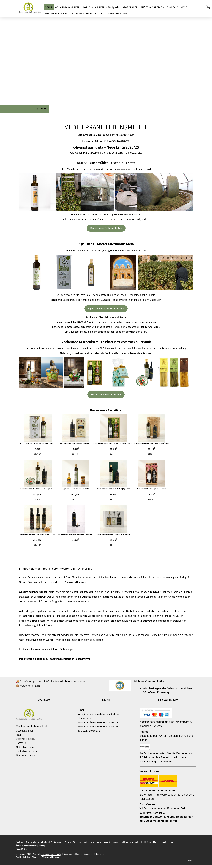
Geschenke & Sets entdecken (106, 394)
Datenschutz (99, 854)
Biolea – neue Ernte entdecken (106, 228)
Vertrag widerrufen (50, 857)
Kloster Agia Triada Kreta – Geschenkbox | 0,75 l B (121, 443)
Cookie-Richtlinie (23, 857)
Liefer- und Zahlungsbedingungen (158, 842)
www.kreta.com (117, 13)
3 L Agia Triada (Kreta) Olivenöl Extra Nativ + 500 (79, 443)
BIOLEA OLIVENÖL (178, 7)
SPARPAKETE (130, 7)
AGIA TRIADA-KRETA (67, 7)
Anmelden (191, 860)
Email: (81, 710)
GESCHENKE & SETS (57, 13)
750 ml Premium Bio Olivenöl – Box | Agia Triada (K (122, 489)
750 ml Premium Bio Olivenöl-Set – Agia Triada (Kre (39, 489)
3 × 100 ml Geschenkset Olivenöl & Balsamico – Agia (123, 534)
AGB (29, 854)
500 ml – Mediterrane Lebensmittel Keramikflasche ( (81, 534)
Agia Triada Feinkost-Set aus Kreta (79, 489)
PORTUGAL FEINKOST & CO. (88, 13)
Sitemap (35, 857)
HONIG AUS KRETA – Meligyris (101, 7)
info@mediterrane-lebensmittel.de (98, 714)
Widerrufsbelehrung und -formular (47, 854)
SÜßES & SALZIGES (152, 7)
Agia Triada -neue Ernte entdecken (106, 308)
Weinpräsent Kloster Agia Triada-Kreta (163, 489)
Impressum (20, 854)
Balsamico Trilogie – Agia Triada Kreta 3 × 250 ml (38, 534)
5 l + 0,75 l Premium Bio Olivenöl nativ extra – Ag (38, 443)
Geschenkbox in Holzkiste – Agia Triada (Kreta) (163, 443)
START (48, 7)
